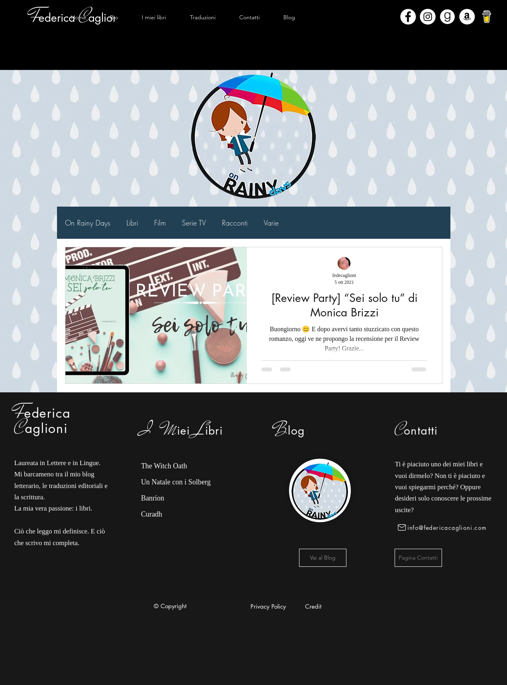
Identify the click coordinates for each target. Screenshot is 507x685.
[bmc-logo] (487, 17)
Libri (132, 222)
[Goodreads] (447, 17)
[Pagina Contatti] (418, 558)
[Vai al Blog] (322, 558)
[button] (153, 17)
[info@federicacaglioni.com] (444, 527)
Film (160, 222)
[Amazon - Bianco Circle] (467, 17)
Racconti (235, 222)
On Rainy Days (87, 222)
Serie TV (194, 222)
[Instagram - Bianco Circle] (428, 17)
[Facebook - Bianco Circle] (408, 17)
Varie (271, 222)
